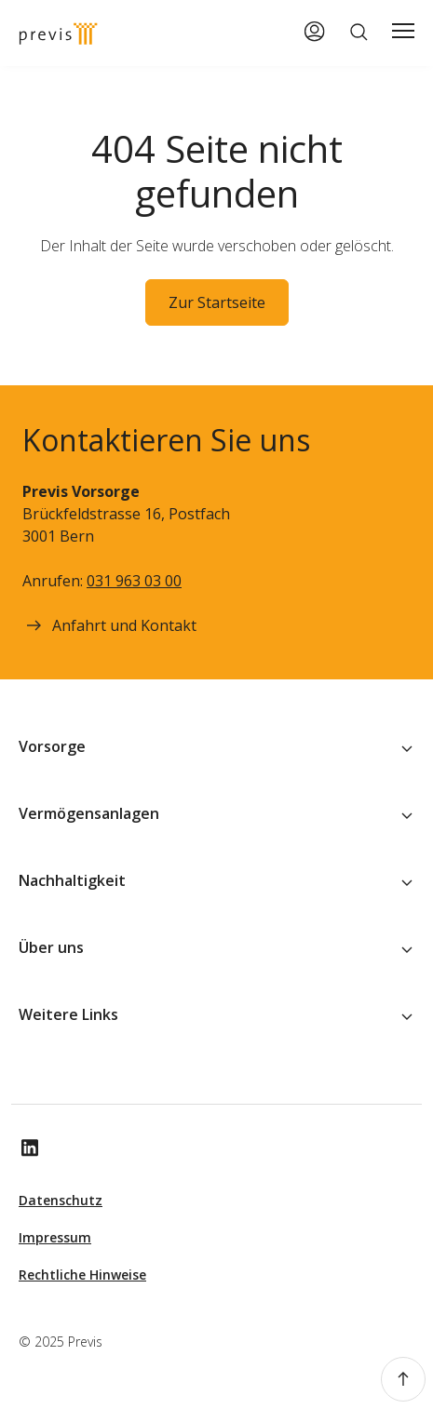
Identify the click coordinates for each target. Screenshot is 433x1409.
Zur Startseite (217, 302)
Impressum (55, 1237)
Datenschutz (60, 1200)
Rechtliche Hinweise (82, 1274)
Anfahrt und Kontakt (109, 625)
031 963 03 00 (134, 580)
